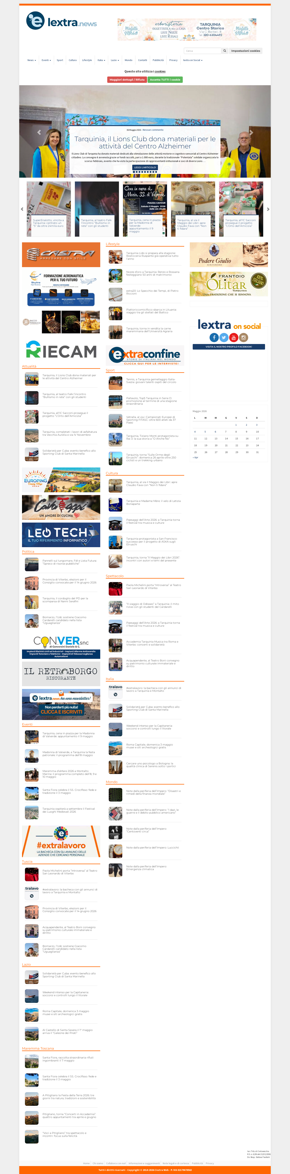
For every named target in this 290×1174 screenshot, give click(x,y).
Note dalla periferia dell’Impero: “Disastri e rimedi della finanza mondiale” (153, 792)
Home (86, 1163)
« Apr (195, 457)
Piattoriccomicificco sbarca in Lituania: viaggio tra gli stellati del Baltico (151, 311)
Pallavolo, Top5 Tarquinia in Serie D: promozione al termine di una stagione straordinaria (151, 401)
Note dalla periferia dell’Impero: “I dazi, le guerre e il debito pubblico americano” (152, 811)
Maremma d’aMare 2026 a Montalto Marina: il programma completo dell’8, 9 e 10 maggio (70, 773)
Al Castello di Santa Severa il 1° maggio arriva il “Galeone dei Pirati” (68, 1031)
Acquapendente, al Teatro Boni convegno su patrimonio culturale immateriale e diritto (69, 930)
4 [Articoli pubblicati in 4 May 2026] (194, 431)
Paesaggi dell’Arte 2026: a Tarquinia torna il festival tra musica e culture (153, 521)
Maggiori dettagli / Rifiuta (127, 79)
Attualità (29, 366)
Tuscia (27, 862)
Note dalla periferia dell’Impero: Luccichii (152, 847)
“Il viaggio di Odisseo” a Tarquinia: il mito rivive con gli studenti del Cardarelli (152, 605)
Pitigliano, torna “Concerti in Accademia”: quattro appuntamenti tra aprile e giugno (69, 1115)
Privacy (173, 60)
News (32, 60)
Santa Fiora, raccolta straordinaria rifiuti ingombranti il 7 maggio (68, 1059)
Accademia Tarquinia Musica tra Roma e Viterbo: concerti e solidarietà (152, 643)
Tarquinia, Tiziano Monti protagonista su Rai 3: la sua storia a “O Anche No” (152, 437)
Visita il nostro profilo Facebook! (229, 346)
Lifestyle (87, 60)
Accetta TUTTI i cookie (165, 79)
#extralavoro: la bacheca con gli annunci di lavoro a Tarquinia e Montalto (70, 891)
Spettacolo (115, 576)
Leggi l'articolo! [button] (145, 167)
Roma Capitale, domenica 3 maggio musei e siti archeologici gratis (66, 1012)
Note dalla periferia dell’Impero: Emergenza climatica (146, 868)
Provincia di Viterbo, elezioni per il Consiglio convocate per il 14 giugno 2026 (69, 581)
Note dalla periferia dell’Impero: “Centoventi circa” (146, 830)
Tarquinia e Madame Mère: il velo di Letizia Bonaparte (153, 502)
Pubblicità (158, 60)
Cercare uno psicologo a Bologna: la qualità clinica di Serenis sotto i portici (151, 765)
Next (268, 209)
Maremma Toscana (38, 1048)
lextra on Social (193, 60)
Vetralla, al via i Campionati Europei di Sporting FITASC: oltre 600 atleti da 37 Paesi (151, 419)
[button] (38, 131)
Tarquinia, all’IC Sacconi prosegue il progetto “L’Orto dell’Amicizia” (240, 223)
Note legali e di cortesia (176, 1163)
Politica (28, 552)
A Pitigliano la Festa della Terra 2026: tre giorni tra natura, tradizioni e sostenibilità (69, 1097)
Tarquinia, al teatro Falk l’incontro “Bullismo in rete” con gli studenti (96, 223)
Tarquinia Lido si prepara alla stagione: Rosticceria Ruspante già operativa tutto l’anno (152, 255)
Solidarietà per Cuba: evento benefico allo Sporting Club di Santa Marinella (69, 452)
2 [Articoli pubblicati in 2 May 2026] (246, 424)
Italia (101, 60)
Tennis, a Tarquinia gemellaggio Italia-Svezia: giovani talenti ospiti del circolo (151, 381)
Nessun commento (153, 129)
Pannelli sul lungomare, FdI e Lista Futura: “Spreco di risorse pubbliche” (70, 562)
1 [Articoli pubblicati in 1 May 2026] (236, 424)
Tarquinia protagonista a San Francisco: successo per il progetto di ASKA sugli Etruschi (151, 541)
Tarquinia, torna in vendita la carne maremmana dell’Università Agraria (149, 330)
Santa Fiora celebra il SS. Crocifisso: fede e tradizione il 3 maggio (69, 791)
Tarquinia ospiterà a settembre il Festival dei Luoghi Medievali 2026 (69, 810)
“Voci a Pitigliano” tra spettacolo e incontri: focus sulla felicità (64, 1134)
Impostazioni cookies (245, 50)
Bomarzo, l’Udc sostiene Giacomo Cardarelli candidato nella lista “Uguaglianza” (64, 620)
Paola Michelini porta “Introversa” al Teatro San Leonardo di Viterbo (70, 872)
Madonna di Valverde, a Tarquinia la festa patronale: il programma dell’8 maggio (69, 754)
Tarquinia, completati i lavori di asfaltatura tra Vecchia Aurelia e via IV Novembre (70, 433)
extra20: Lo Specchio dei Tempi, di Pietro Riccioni (152, 292)
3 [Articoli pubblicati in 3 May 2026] (256, 424)
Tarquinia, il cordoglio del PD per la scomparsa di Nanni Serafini (65, 600)
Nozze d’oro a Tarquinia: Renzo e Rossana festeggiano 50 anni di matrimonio (152, 273)
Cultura (73, 60)
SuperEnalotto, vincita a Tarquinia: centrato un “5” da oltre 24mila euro (48, 223)
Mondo (128, 60)
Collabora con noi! (116, 1163)
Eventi (46, 60)
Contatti (142, 60)
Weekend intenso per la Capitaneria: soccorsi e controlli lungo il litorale (66, 994)
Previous (22, 209)
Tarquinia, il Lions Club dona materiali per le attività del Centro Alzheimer (145, 142)
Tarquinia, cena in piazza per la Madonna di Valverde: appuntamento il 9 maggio (69, 735)
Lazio (115, 60)
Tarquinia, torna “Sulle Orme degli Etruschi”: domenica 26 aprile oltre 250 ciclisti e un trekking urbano (151, 457)
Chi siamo (98, 1163)
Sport (60, 60)
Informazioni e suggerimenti (144, 1163)
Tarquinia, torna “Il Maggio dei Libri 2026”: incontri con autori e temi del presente (153, 559)
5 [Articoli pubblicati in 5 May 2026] (205, 431)
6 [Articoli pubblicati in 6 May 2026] (215, 431)
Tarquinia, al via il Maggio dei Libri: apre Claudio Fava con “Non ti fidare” (191, 224)
